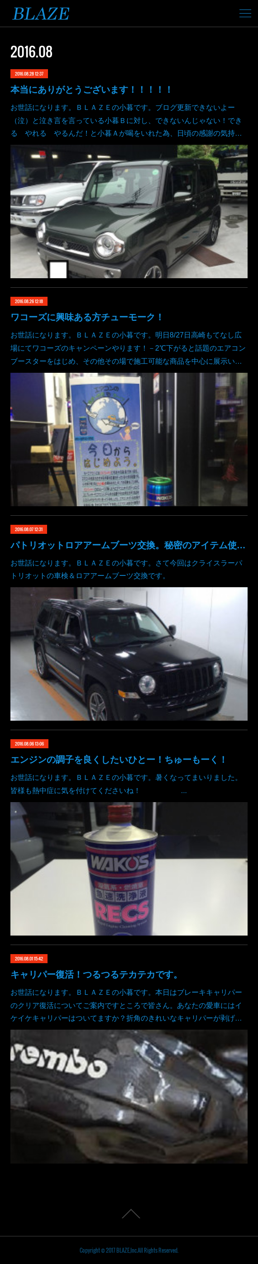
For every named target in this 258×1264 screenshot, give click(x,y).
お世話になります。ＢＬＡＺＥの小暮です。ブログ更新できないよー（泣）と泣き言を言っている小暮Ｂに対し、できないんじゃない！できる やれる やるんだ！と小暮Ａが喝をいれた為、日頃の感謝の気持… (126, 121)
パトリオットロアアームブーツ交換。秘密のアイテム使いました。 (129, 545)
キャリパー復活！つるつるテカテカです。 (96, 974)
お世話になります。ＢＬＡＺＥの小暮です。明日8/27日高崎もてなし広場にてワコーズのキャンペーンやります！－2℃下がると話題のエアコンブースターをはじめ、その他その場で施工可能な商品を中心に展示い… (128, 348)
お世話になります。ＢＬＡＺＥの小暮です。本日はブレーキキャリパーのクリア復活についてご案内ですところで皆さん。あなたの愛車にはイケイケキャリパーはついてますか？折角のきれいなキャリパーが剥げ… (126, 1005)
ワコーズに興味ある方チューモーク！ (87, 317)
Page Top (129, 1214)
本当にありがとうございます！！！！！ (91, 90)
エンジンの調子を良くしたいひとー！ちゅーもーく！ (119, 760)
